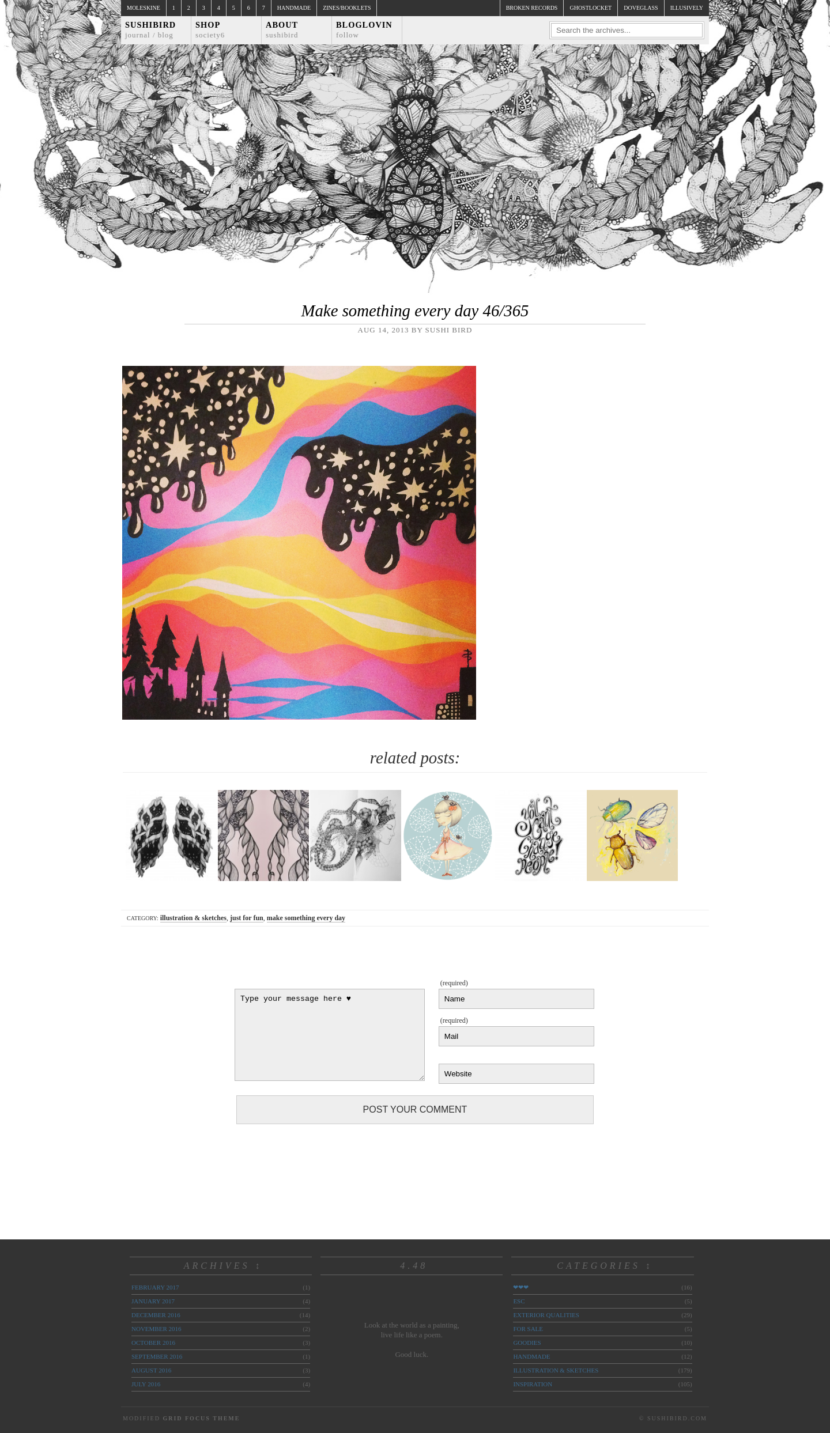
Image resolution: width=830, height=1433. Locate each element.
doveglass (641, 8)
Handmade (294, 8)
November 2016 (156, 1328)
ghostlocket (590, 8)
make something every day (306, 918)
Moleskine (143, 8)
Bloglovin (364, 29)
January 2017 (153, 1301)
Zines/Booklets (347, 8)
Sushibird (150, 29)
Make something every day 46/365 (415, 310)
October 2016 (153, 1342)
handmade (531, 1356)
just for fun (246, 918)
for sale (528, 1328)
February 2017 (155, 1287)
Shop (210, 29)
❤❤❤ (521, 1287)
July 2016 (145, 1384)
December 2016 (155, 1314)
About (282, 29)
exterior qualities (546, 1314)
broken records (532, 8)
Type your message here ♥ (330, 1035)
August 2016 (151, 1370)
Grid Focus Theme (201, 1418)
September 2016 (156, 1356)
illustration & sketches (193, 918)
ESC (519, 1301)
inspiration (532, 1384)
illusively (686, 8)
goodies (527, 1342)
